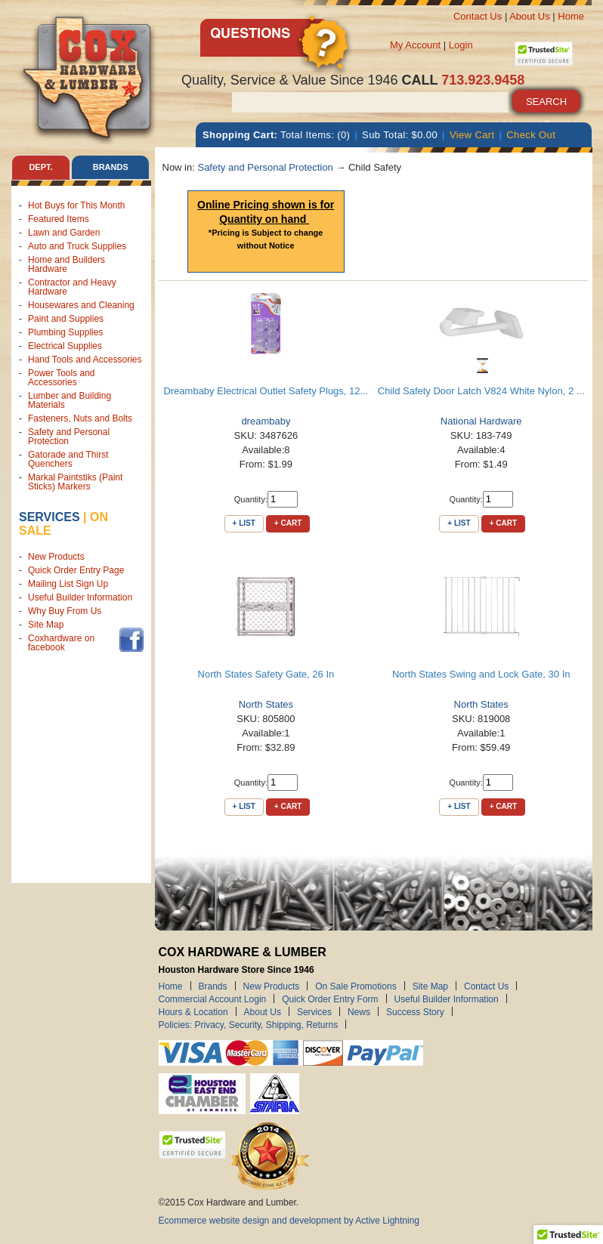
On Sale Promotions (355, 985)
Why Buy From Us (64, 611)
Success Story (415, 1011)
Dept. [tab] (40, 166)
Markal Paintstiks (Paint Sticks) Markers (75, 482)
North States (266, 704)
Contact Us (477, 16)
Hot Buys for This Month (76, 205)
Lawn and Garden (64, 232)
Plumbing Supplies (65, 332)
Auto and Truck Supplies (77, 246)
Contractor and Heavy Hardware (72, 287)
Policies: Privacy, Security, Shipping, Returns (249, 1024)
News (359, 1011)
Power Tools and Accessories (61, 377)
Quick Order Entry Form (330, 998)
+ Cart (288, 523)
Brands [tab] (110, 166)
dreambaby (265, 421)
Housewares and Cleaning (81, 305)
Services (49, 517)
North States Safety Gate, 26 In (266, 674)
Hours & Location (193, 1011)
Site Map (45, 624)
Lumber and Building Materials (69, 400)
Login (461, 45)
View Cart (472, 134)
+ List (244, 523)
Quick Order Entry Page (76, 570)
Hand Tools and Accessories (85, 359)
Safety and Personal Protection (69, 436)
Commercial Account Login (213, 998)
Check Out (530, 134)
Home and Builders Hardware (66, 264)
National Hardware (481, 421)
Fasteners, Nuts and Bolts (80, 418)
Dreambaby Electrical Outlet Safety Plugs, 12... (265, 391)
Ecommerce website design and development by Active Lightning (289, 1220)
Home (571, 16)
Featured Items (58, 219)
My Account (415, 45)
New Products (56, 556)
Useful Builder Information (80, 597)
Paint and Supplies (66, 318)
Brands (213, 985)
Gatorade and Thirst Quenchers (68, 459)
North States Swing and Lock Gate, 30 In (481, 674)
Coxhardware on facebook (61, 643)
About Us (529, 16)
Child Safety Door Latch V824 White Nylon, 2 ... (481, 391)
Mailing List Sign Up (68, 584)
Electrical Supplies (65, 346)
